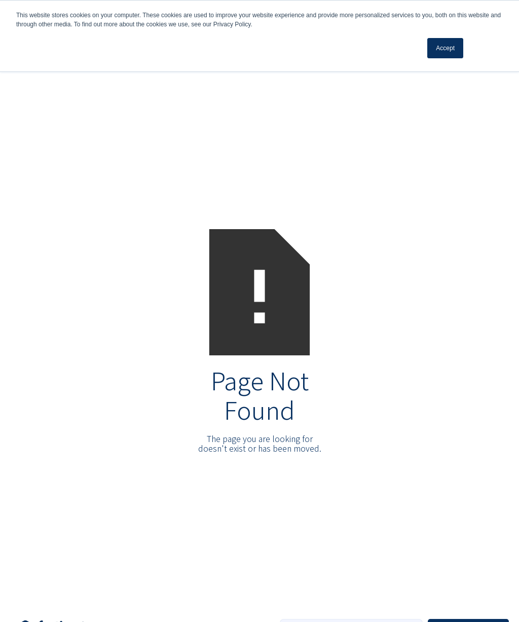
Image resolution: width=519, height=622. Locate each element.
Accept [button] (445, 48)
